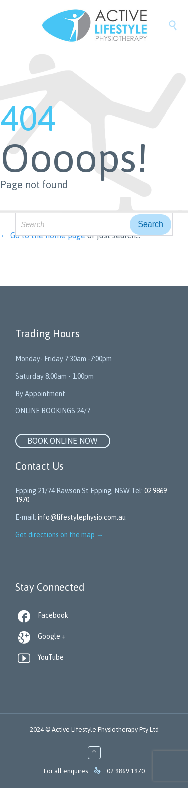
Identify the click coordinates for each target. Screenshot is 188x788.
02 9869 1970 (126, 771)
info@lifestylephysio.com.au (82, 517)
